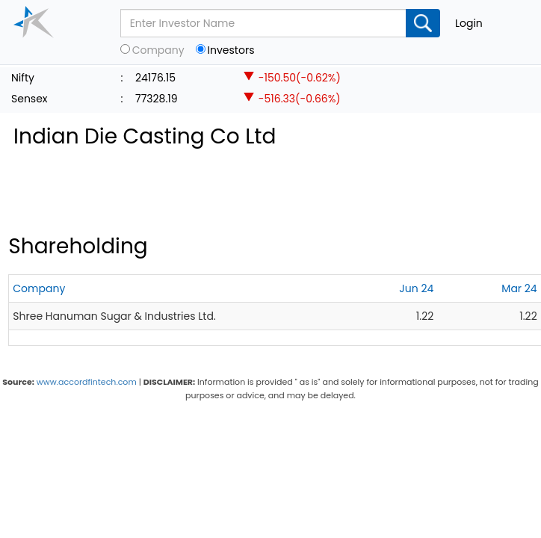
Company (158, 50)
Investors (231, 50)
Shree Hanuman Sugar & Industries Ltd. (114, 316)
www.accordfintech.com (87, 382)
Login (469, 23)
